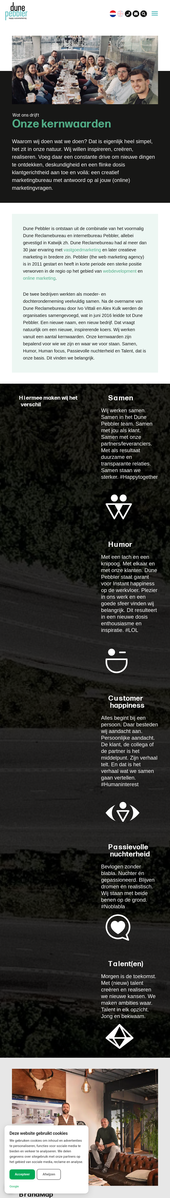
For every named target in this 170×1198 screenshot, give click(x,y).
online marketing (39, 278)
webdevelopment (119, 271)
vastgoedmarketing (82, 249)
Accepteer (22, 1174)
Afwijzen (48, 1174)
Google (14, 1186)
